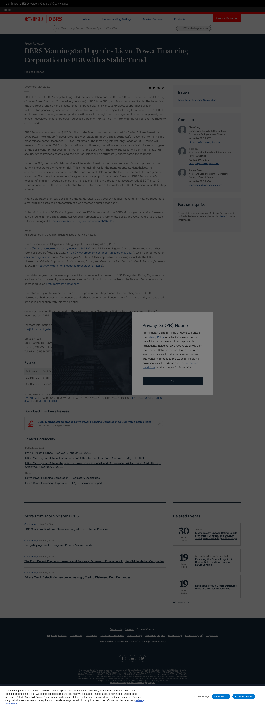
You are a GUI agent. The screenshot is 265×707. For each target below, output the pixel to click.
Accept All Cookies (243, 699)
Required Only (221, 699)
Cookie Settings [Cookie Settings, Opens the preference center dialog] (201, 699)
